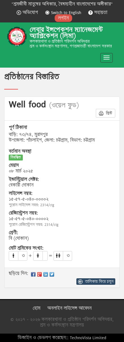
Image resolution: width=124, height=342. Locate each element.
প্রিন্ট (105, 113)
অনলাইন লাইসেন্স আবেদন (69, 308)
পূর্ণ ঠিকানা (18, 127)
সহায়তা (97, 12)
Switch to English (64, 12)
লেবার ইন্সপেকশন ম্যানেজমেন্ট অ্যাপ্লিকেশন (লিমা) (66, 33)
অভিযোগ (28, 12)
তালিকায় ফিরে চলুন (96, 281)
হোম (36, 308)
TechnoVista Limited (88, 338)
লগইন (63, 18)
